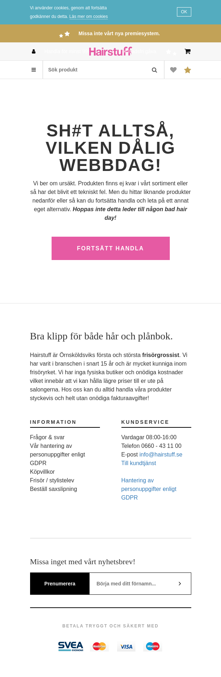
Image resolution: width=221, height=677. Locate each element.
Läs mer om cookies (88, 16)
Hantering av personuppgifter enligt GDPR (149, 489)
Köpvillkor (42, 472)
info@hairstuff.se (160, 454)
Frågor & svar (47, 437)
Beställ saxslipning (53, 489)
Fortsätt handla (110, 248)
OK (184, 11)
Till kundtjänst (138, 463)
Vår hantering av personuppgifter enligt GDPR (57, 454)
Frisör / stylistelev (52, 480)
